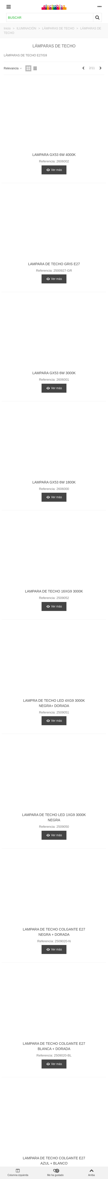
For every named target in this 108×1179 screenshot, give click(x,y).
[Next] (100, 68)
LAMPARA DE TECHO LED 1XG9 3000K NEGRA (54, 817)
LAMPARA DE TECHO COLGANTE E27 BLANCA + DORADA (54, 1046)
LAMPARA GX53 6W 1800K (54, 482)
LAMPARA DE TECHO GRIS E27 (54, 264)
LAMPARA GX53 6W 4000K (54, 155)
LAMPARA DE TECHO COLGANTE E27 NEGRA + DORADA (54, 932)
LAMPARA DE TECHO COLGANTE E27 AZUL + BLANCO (54, 1160)
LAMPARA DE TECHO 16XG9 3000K (54, 591)
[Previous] (83, 68)
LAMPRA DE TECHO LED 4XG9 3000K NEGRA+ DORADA (54, 703)
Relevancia (13, 68)
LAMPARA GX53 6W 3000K (54, 373)
